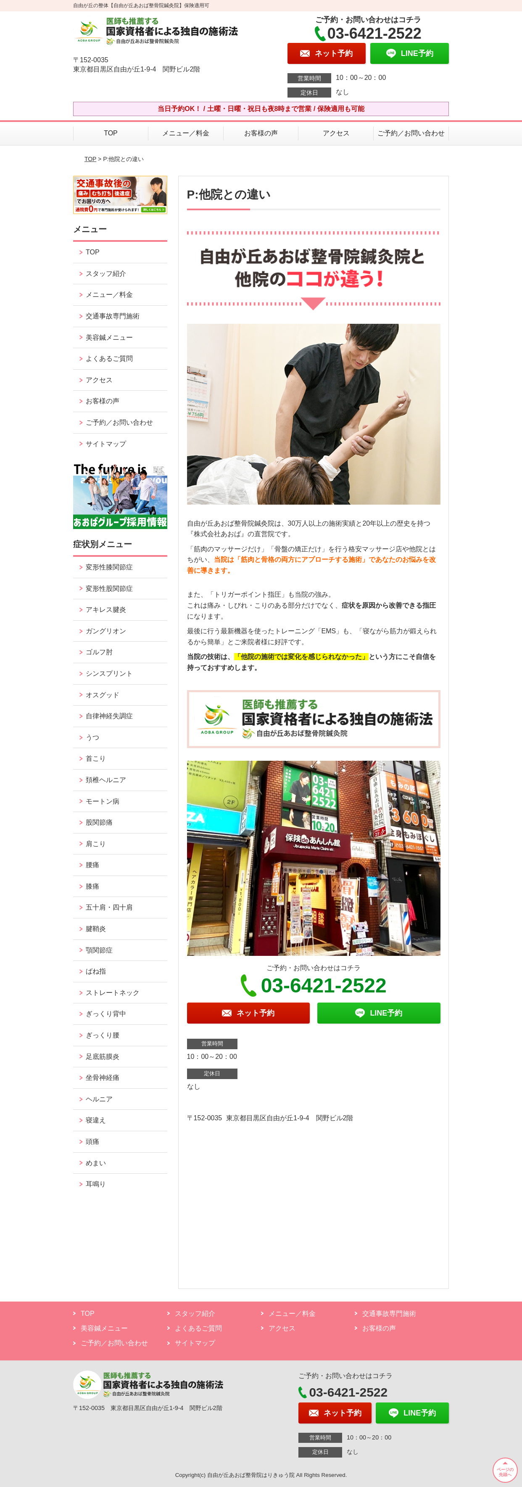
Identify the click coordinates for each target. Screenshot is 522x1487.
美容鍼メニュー (109, 337)
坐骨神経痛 (102, 1077)
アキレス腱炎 (106, 609)
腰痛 (92, 864)
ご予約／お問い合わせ (411, 133)
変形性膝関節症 (109, 567)
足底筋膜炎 (102, 1056)
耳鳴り (96, 1184)
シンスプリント (109, 673)
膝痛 (92, 886)
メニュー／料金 (185, 133)
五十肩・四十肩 (109, 907)
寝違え (96, 1120)
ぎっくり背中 (106, 1013)
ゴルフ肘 (99, 652)
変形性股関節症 (109, 588)
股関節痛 (99, 822)
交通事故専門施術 (113, 316)
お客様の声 (261, 133)
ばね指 (96, 971)
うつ (92, 737)
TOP (111, 133)
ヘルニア (99, 1099)
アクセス (336, 133)
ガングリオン (106, 631)
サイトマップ (106, 443)
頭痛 (92, 1141)
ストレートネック (113, 992)
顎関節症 (99, 950)
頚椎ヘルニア (106, 779)
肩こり (96, 843)
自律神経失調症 (109, 716)
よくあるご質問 (109, 358)
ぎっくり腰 (102, 1035)
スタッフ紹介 (106, 273)
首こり (96, 758)
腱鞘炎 (96, 928)
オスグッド (102, 695)
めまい (96, 1163)
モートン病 (102, 801)
